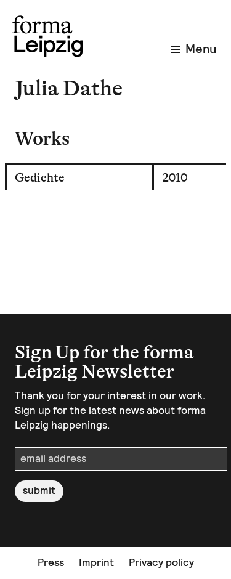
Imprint (96, 562)
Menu (193, 49)
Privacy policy (161, 562)
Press (51, 562)
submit (39, 490)
